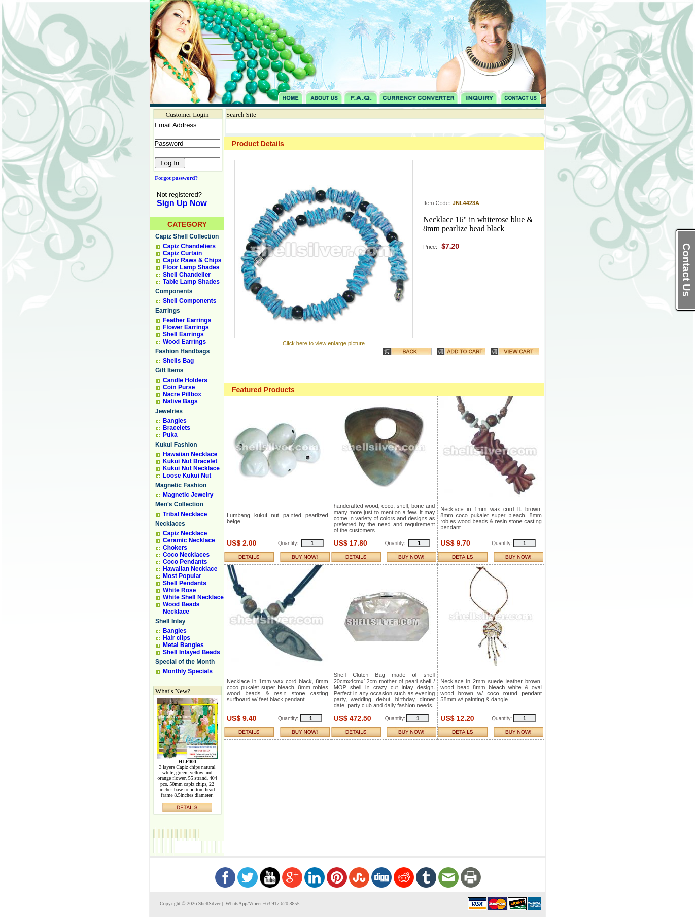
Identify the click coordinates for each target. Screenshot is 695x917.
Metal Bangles (183, 645)
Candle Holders (185, 380)
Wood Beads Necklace (181, 608)
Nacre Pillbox (182, 394)
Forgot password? (174, 178)
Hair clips (176, 637)
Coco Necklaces (186, 554)
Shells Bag (178, 360)
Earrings (167, 310)
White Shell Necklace (193, 597)
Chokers (175, 547)
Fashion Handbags (182, 351)
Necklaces (170, 523)
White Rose (179, 590)
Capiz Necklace (185, 533)
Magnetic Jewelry (188, 494)
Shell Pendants (184, 583)
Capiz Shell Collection (187, 236)
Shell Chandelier (187, 274)
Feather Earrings (187, 320)
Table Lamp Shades (191, 281)
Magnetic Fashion (180, 485)
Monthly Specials (188, 671)
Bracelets (176, 427)
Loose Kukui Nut (187, 475)
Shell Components (189, 300)
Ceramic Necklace (189, 540)
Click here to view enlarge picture (324, 343)
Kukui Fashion (176, 444)
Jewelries (169, 411)
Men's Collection (179, 504)
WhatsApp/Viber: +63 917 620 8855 (261, 903)
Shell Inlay (170, 621)
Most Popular (182, 576)
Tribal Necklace (185, 514)
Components (173, 291)
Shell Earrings (183, 334)
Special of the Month (185, 661)
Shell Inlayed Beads (191, 652)
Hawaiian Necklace (190, 454)
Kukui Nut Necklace (191, 468)
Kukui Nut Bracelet (190, 461)
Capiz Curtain (182, 253)
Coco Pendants (185, 561)
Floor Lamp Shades (191, 267)
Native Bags (180, 401)
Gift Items (169, 370)
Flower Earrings (186, 327)
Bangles (175, 420)
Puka (170, 434)
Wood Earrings (184, 341)
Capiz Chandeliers (189, 246)
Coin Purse (179, 387)
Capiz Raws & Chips (192, 260)
